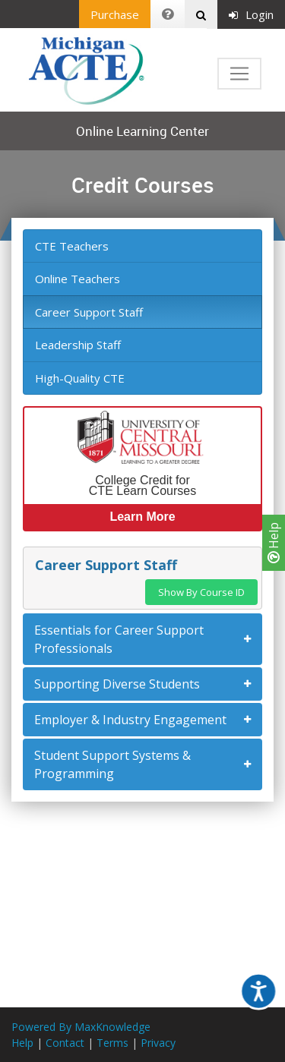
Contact (65, 1042)
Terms (112, 1042)
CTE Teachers (72, 246)
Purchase (114, 14)
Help (273, 542)
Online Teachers (77, 278)
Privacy (158, 1042)
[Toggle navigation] (239, 74)
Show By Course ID (201, 592)
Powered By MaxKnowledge (80, 1026)
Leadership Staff (78, 344)
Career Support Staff (89, 312)
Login (251, 14)
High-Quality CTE (80, 378)
